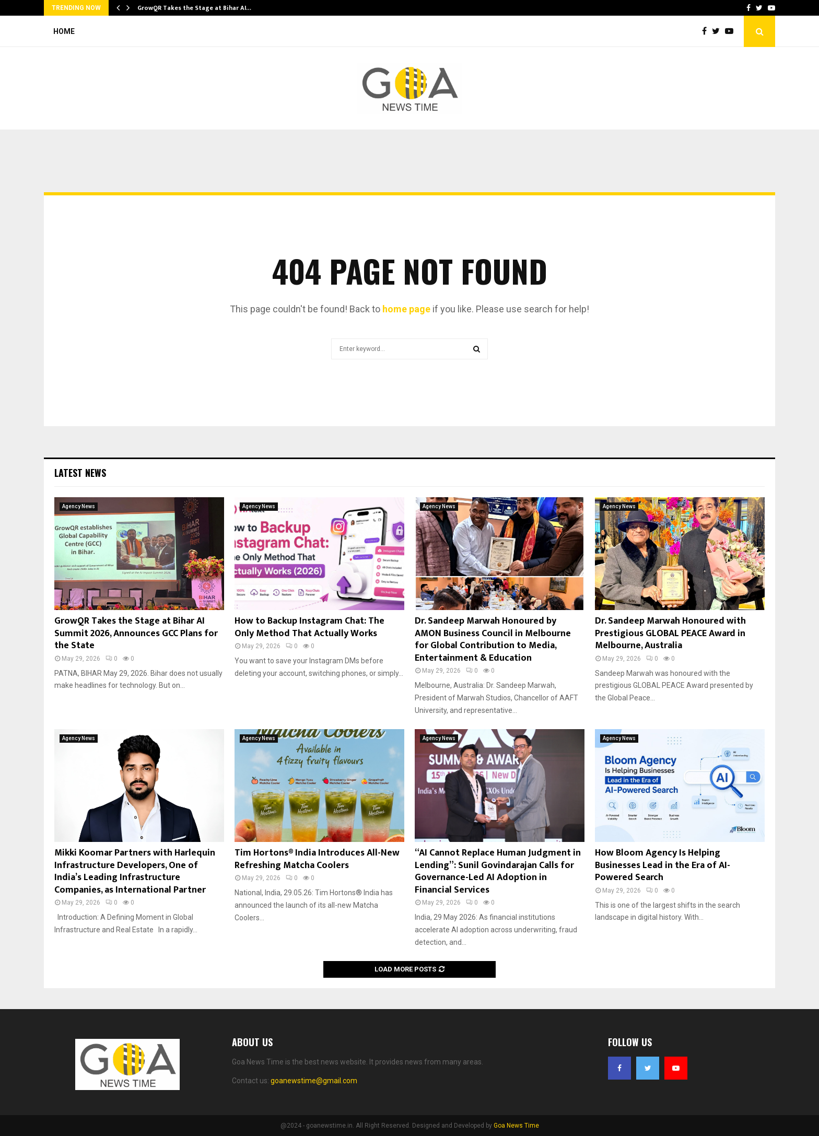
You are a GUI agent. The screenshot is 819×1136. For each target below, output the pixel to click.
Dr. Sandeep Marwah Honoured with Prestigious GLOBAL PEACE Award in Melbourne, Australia (670, 633)
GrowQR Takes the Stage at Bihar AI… (194, 8)
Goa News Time (516, 1125)
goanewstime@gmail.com (314, 1080)
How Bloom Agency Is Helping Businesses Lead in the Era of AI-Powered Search (662, 865)
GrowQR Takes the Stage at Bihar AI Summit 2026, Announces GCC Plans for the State (136, 633)
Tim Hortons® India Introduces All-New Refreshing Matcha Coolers (317, 859)
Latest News (80, 472)
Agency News (78, 506)
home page (406, 308)
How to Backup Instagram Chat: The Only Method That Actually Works (309, 627)
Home (64, 31)
